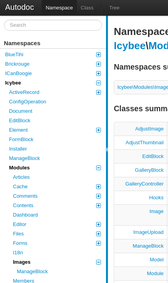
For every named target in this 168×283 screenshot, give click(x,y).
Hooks (156, 197)
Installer (18, 149)
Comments (57, 196)
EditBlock (19, 120)
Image (157, 211)
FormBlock (21, 139)
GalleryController (144, 184)
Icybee (53, 83)
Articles (21, 177)
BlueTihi (53, 54)
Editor (57, 224)
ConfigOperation (27, 102)
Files (57, 234)
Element (55, 130)
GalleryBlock (149, 170)
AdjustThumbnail (145, 142)
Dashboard (25, 215)
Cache (57, 186)
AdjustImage (149, 129)
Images (57, 262)
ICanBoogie (53, 73)
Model (156, 260)
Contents (57, 205)
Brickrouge (53, 64)
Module (155, 273)
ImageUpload (148, 232)
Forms (57, 243)
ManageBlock (24, 158)
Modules (55, 168)
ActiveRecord (55, 92)
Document (20, 111)
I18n (18, 252)
